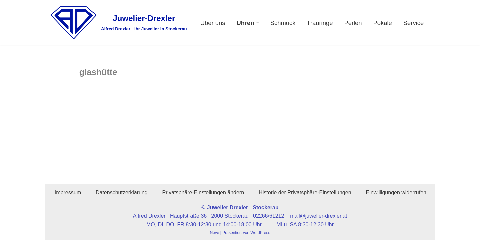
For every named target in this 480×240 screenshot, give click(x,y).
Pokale (382, 22)
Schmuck (283, 22)
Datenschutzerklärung (122, 192)
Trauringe (320, 22)
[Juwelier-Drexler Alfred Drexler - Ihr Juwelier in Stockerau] (118, 22)
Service (413, 22)
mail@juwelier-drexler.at (318, 216)
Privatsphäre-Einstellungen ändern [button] (203, 192)
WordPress (260, 232)
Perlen (353, 22)
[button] (257, 22)
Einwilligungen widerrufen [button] (396, 192)
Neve (214, 232)
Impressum (68, 192)
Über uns (212, 22)
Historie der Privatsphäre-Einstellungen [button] (305, 192)
